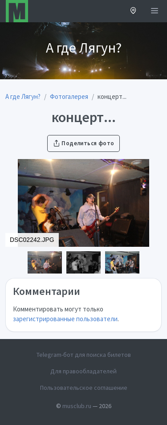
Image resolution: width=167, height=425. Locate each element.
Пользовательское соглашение (83, 388)
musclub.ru (76, 406)
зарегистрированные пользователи (65, 319)
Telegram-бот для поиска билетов (84, 355)
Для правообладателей (83, 371)
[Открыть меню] (154, 11)
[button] (133, 11)
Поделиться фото (83, 143)
